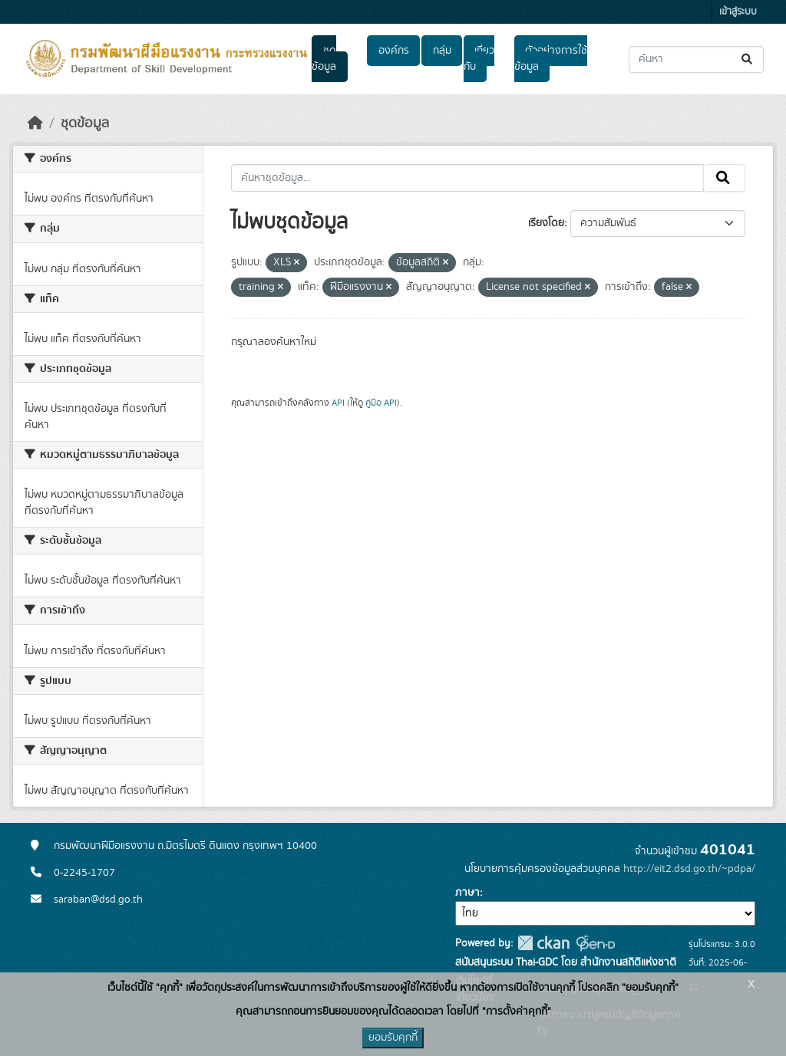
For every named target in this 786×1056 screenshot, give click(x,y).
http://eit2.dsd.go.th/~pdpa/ (689, 869)
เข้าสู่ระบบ (738, 12)
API (338, 403)
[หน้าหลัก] (35, 123)
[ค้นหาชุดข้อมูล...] (696, 59)
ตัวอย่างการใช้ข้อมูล (550, 58)
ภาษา (467, 892)
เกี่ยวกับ (479, 58)
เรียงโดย (546, 223)
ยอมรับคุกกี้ (393, 1037)
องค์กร (393, 50)
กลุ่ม (442, 50)
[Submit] (748, 59)
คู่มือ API (381, 403)
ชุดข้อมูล (324, 58)
